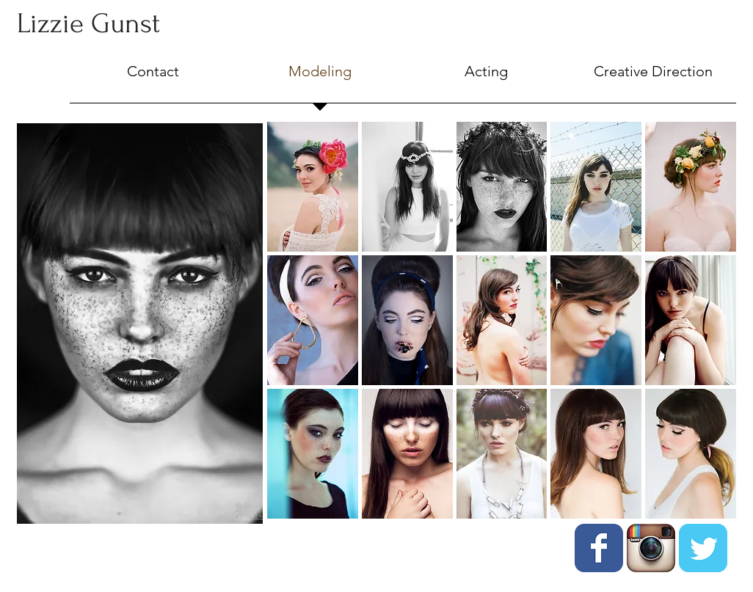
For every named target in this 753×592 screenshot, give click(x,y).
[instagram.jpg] (651, 548)
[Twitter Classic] (703, 548)
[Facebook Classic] (599, 548)
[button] (312, 187)
